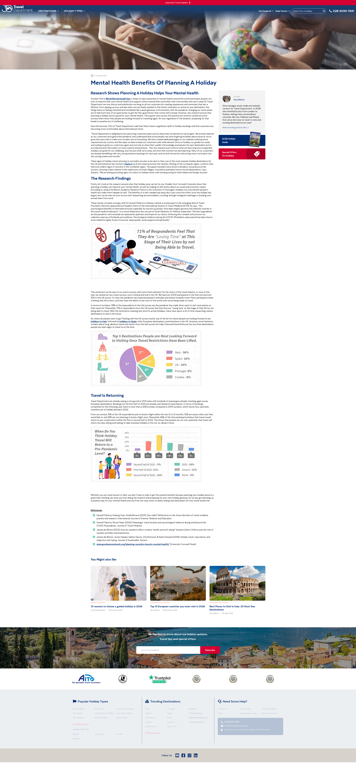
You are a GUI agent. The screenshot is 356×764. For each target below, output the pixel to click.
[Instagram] (190, 755)
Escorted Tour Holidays (104, 713)
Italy (147, 708)
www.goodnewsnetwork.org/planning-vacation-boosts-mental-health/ (133, 544)
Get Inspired (266, 11)
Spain (169, 717)
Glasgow (76, 738)
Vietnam (171, 721)
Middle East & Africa (199, 717)
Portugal (171, 708)
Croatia (148, 721)
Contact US (223, 708)
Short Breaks (122, 717)
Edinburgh (99, 734)
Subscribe (209, 650)
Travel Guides (245, 708)
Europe (193, 708)
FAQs (220, 713)
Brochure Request (269, 713)
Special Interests (98, 602)
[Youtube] (177, 755)
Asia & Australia (197, 721)
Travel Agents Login (248, 713)
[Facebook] (184, 755)
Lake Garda (150, 717)
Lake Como (172, 726)
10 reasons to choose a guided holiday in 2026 (116, 606)
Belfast (76, 734)
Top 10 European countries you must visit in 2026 (177, 606)
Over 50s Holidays (124, 713)
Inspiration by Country (159, 602)
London (119, 734)
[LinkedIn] (196, 755)
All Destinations (154, 732)
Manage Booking (268, 708)
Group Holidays (101, 717)
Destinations (48, 11)
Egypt (169, 713)
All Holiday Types (82, 723)
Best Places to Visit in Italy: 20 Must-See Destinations (232, 607)
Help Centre (282, 11)
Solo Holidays (78, 708)
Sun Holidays (78, 717)
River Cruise (100, 708)
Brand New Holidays (125, 708)
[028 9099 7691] (341, 12)
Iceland (148, 713)
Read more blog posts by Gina (236, 127)
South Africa (150, 726)
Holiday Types (74, 11)
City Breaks (78, 713)
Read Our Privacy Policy (178, 659)
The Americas (196, 713)
